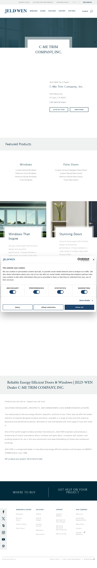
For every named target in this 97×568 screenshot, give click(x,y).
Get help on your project (72, 491)
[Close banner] (93, 259)
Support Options (59, 515)
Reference (40, 530)
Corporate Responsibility (81, 519)
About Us (79, 514)
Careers (79, 528)
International (89, 559)
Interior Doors (21, 524)
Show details (84, 300)
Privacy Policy (55, 559)
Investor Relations (79, 533)
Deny (17, 307)
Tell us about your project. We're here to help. (24, 459)
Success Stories (39, 525)
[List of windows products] (26, 175)
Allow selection (48, 307)
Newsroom (80, 524)
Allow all (79, 307)
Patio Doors (71, 164)
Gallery (38, 514)
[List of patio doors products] (71, 175)
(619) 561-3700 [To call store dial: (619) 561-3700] (59, 109)
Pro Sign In (87, 2)
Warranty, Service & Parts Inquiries (61, 528)
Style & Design (38, 519)
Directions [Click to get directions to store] (79, 109)
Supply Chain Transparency (72, 559)
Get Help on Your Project (43, 2)
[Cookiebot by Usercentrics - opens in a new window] (79, 259)
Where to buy (24, 492)
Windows (26, 164)
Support (62, 11)
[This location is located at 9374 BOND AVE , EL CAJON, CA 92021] (70, 95)
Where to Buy (24, 2)
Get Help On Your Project (61, 521)
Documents (40, 534)
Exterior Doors (19, 519)
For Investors (63, 2)
